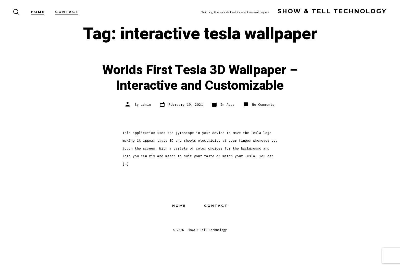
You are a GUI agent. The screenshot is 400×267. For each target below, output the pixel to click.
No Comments (263, 104)
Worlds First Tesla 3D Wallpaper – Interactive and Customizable (199, 78)
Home (38, 12)
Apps (231, 104)
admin (146, 104)
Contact (67, 12)
